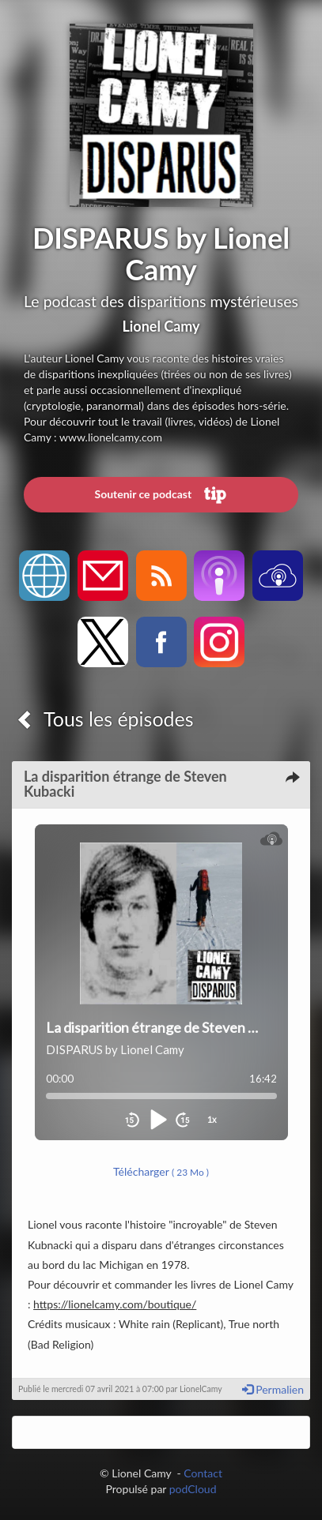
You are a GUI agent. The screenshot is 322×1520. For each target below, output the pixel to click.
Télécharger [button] (161, 1171)
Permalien (273, 1389)
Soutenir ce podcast (160, 495)
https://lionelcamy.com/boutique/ (114, 1304)
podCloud (193, 1489)
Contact (203, 1473)
